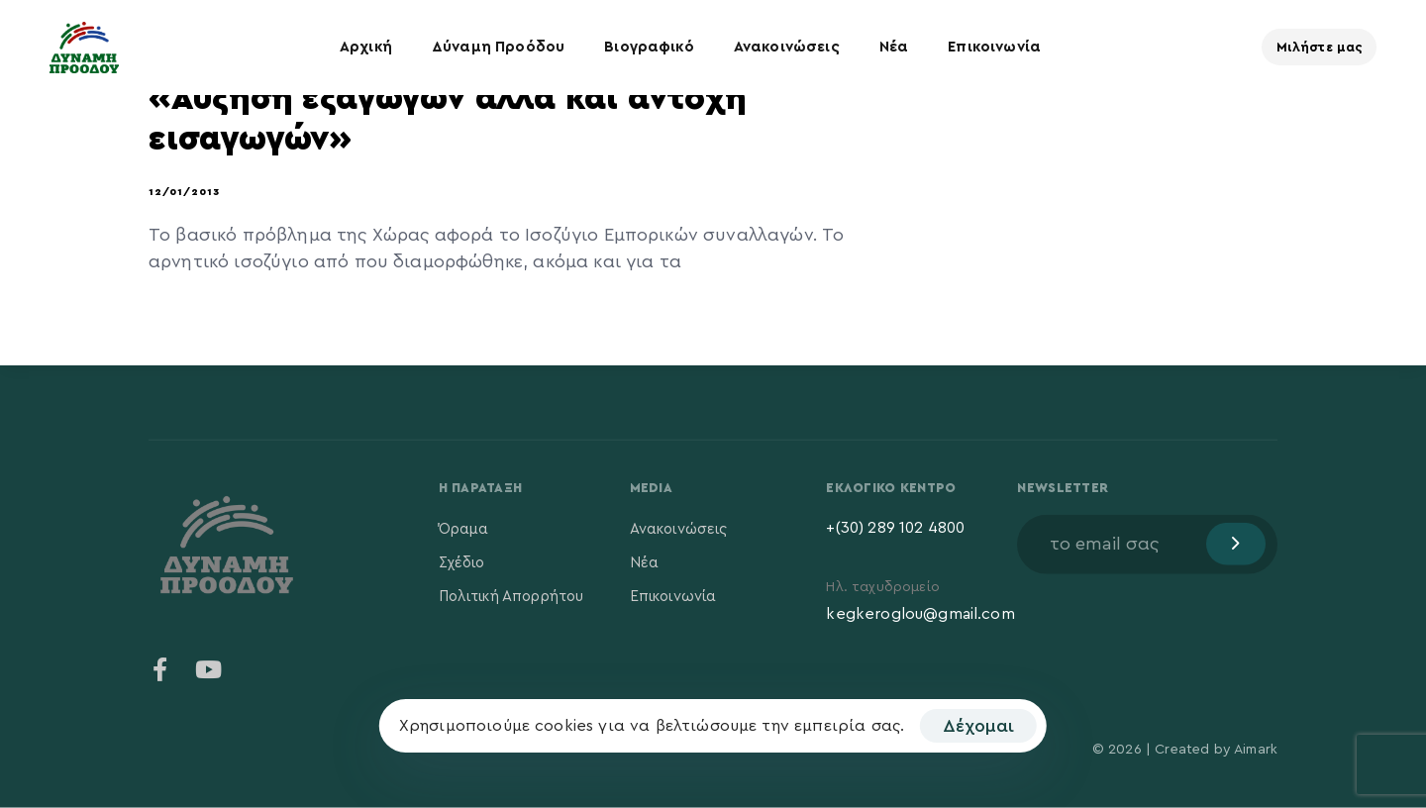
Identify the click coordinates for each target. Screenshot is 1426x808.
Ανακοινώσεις (787, 47)
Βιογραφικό (649, 47)
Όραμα (464, 528)
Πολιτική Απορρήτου (511, 595)
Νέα (893, 47)
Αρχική (366, 47)
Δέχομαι (978, 726)
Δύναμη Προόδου (498, 47)
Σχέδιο (462, 562)
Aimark (1255, 750)
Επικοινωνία (994, 47)
